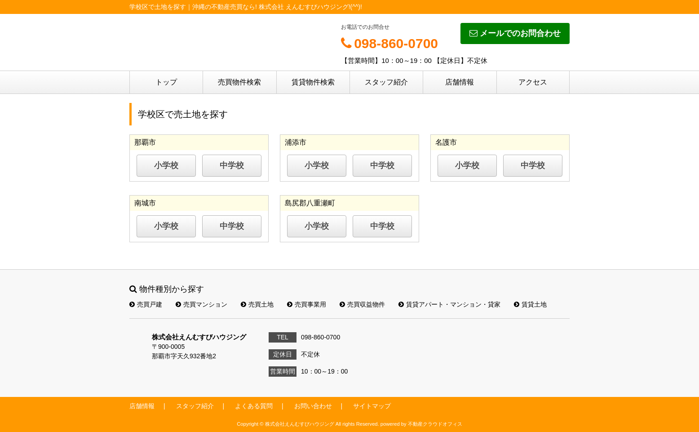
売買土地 (257, 304)
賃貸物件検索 (313, 82)
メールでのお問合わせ (515, 33)
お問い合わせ (313, 406)
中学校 (232, 165)
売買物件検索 (239, 82)
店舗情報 (459, 82)
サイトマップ (372, 406)
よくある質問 (254, 406)
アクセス (532, 82)
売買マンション (201, 304)
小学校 (166, 165)
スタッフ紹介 (386, 82)
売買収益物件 (362, 304)
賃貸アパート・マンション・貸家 (449, 304)
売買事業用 (306, 304)
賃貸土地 (530, 304)
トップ (166, 82)
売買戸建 (145, 304)
